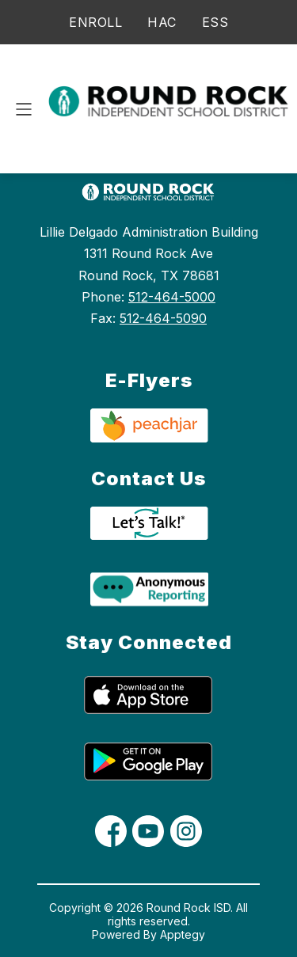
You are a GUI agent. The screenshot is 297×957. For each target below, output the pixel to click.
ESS (215, 22)
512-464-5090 (163, 318)
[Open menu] (24, 109)
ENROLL (95, 22)
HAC (162, 22)
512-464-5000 (171, 297)
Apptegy (182, 934)
